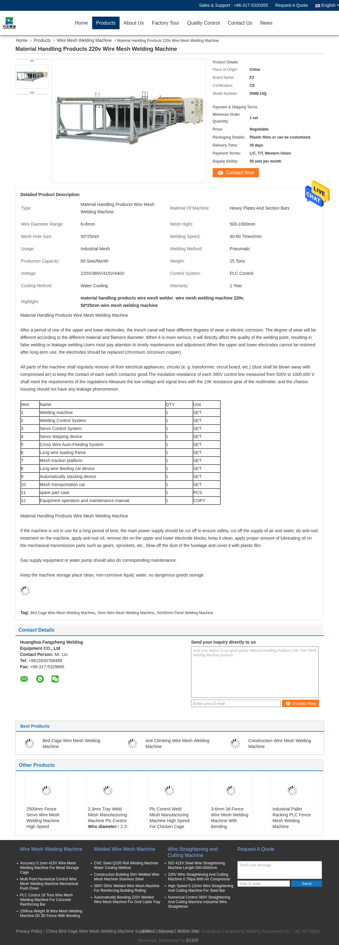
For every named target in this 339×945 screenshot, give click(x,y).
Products (106, 23)
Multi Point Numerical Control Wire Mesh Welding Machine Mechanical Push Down (49, 884)
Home (81, 23)
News (266, 23)
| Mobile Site (187, 931)
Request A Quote (291, 5)
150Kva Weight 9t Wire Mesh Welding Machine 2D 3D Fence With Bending (51, 913)
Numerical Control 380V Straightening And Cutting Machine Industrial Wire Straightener (199, 902)
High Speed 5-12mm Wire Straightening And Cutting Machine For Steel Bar (200, 888)
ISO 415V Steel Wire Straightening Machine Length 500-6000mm (196, 865)
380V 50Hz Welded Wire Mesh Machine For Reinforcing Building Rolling (127, 888)
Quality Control (203, 23)
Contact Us (240, 23)
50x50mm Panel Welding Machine (185, 613)
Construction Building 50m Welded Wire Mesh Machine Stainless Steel (126, 876)
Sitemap (166, 931)
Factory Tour (165, 23)
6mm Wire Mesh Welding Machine (126, 613)
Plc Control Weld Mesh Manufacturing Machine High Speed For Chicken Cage (169, 817)
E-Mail (148, 931)
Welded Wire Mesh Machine (124, 849)
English (330, 5)
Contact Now (240, 172)
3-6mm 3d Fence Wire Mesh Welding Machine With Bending (229, 817)
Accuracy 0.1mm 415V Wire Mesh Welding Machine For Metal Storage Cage (49, 868)
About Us (134, 23)
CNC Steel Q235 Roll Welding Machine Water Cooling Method (126, 865)
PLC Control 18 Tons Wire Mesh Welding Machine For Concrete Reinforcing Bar (46, 900)
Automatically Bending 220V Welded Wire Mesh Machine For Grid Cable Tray (127, 899)
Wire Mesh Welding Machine (84, 40)
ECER (192, 940)
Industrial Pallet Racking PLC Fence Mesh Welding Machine (291, 817)
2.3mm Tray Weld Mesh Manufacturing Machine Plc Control (107, 814)
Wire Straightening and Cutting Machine (193, 852)
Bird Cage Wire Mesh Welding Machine (62, 613)
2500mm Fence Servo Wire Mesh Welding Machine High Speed (43, 817)
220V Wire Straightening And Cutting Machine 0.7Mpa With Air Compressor (199, 876)
